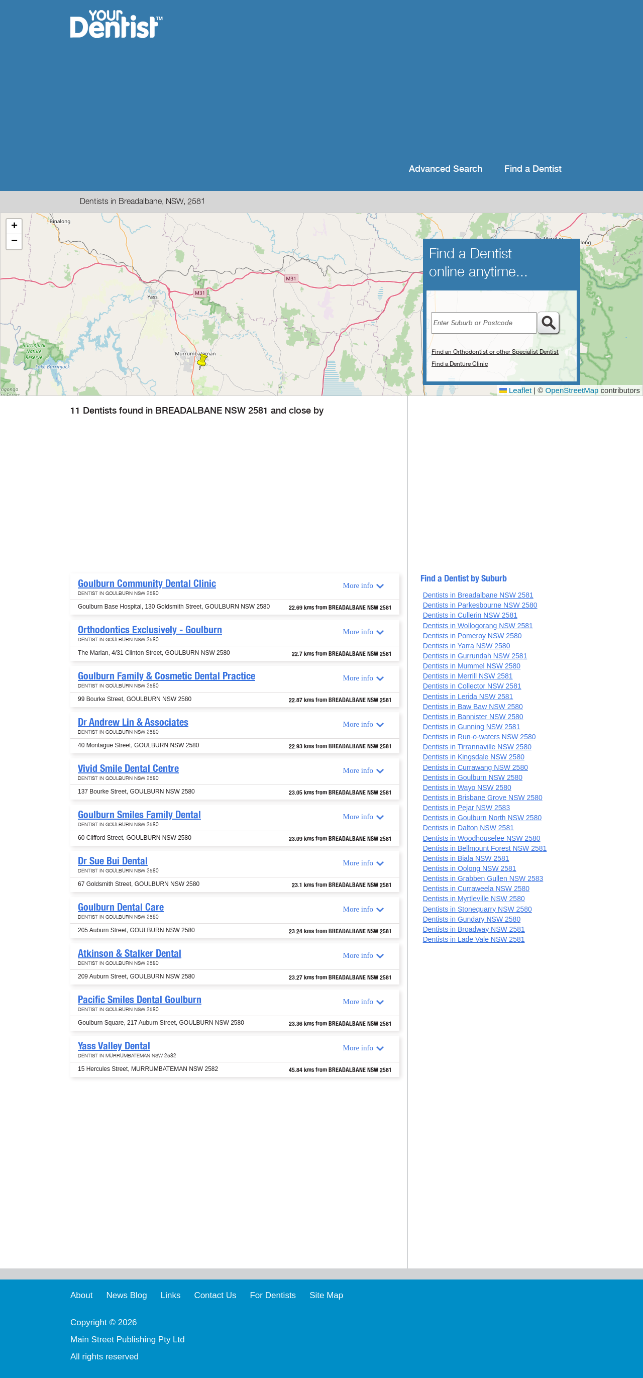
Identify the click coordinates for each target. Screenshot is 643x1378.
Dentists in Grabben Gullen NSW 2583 (483, 878)
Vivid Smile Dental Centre (128, 768)
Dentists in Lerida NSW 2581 (468, 697)
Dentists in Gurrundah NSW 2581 (475, 656)
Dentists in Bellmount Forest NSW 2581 (485, 848)
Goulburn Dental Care (121, 907)
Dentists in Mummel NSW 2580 (472, 666)
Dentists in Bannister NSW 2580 (473, 717)
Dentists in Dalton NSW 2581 (468, 828)
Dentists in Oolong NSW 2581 (469, 868)
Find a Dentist (533, 169)
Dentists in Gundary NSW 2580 (472, 919)
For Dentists (273, 1295)
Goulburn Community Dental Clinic (147, 583)
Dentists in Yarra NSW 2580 (466, 646)
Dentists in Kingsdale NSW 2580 (473, 757)
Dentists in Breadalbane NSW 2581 (478, 595)
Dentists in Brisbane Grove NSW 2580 (483, 798)
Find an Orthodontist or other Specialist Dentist (495, 351)
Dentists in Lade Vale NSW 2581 (474, 939)
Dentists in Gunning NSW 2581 (471, 727)
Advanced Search (445, 169)
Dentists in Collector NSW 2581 (472, 686)
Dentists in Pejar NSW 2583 (466, 808)
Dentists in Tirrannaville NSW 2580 (477, 747)
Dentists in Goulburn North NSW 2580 (482, 818)
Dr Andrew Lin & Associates (133, 722)
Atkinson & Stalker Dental (129, 953)
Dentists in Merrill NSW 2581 (468, 676)
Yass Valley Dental (114, 1046)
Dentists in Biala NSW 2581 (466, 858)
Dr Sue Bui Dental (113, 861)
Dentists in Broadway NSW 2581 (474, 929)
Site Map (326, 1295)
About (81, 1295)
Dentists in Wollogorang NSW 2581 (478, 626)
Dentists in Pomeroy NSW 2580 (472, 636)
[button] (202, 362)
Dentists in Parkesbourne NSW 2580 (480, 605)
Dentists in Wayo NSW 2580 (467, 787)
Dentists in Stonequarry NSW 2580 (477, 909)
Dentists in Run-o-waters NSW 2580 (479, 737)
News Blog (126, 1295)
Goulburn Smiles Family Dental (139, 815)
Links (171, 1295)
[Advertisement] (386, 80)
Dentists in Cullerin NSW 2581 (470, 615)
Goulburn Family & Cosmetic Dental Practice (166, 676)
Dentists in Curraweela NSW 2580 (476, 888)
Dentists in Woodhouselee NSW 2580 (482, 838)
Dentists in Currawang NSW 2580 (475, 767)
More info (358, 585)
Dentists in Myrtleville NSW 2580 (474, 899)
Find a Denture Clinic (460, 363)
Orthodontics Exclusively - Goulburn (150, 630)
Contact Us (215, 1295)
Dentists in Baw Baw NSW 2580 (473, 707)
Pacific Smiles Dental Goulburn (139, 1000)
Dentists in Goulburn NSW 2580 (472, 777)
